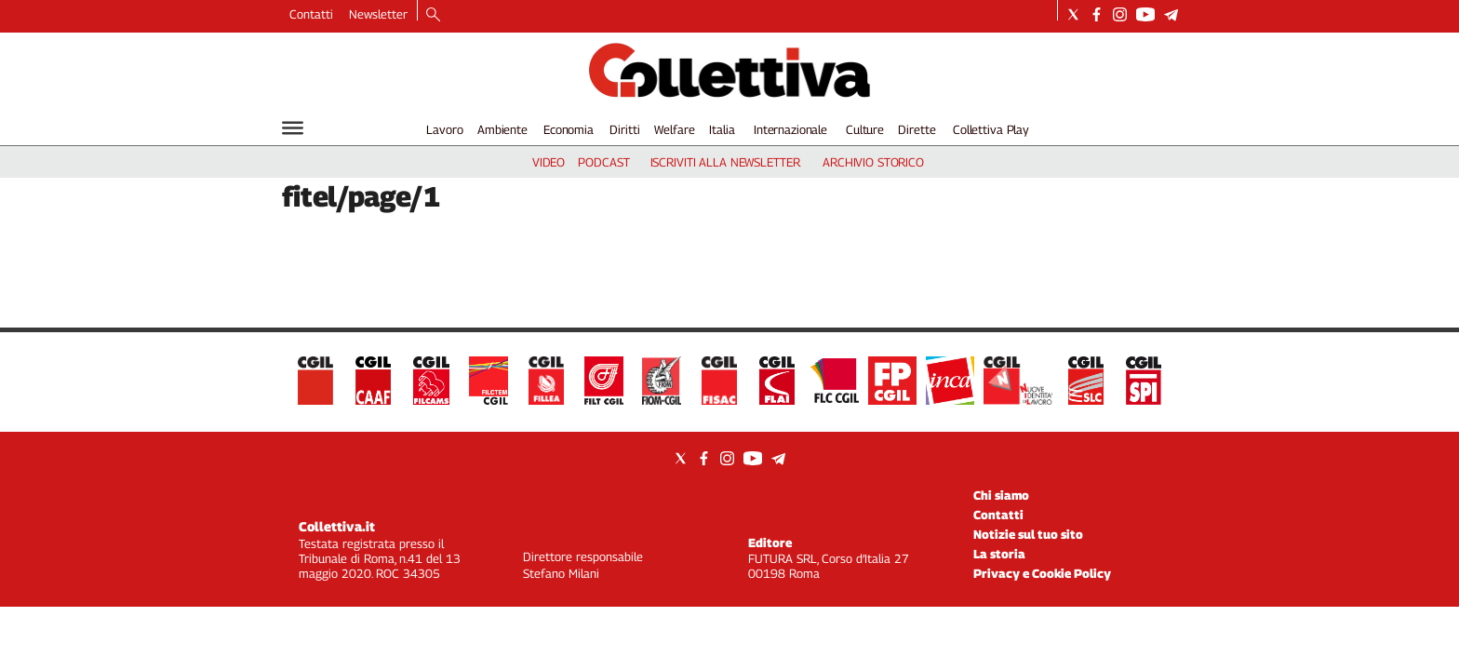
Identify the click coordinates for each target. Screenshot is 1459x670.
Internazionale (790, 129)
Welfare (674, 129)
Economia (568, 129)
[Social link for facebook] (1097, 14)
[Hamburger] (292, 128)
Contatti (311, 14)
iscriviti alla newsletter (725, 161)
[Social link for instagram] (1120, 14)
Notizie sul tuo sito (1028, 534)
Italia (721, 129)
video (548, 161)
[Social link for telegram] (1171, 14)
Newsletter (378, 14)
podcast (603, 161)
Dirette (916, 129)
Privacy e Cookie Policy (1042, 573)
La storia (999, 553)
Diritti (624, 129)
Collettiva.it (337, 526)
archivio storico (873, 161)
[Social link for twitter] (1073, 14)
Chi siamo (1001, 495)
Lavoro (444, 129)
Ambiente (502, 129)
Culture (865, 129)
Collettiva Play (991, 129)
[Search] (433, 15)
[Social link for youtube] (1145, 14)
